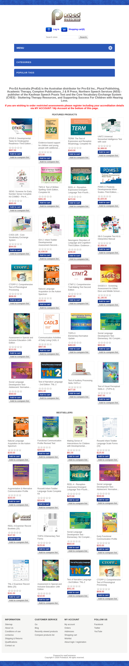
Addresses (69, 631)
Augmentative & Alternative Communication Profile (20, 489)
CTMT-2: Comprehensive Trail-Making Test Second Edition (79, 287)
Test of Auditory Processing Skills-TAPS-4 (80, 381)
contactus (9, 635)
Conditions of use (13, 631)
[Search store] (61, 37)
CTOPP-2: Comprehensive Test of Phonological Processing (21, 287)
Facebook (98, 624)
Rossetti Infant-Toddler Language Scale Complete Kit (49, 491)
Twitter (97, 628)
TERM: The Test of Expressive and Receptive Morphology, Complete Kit (80, 141)
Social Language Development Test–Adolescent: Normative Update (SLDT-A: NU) (19, 385)
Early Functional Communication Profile (107, 537)
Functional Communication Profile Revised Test (49, 442)
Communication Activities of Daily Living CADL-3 (49, 338)
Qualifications (11, 642)
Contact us (10, 645)
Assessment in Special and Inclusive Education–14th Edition (21, 340)
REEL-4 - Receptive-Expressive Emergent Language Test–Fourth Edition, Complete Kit (78, 190)
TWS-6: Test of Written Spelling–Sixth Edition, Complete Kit (48, 190)
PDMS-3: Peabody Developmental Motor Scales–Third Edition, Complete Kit (107, 190)
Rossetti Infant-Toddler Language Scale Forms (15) (107, 443)
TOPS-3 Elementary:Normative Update (78, 336)
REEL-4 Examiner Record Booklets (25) (19, 527)
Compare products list (44, 635)
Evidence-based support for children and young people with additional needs (49, 145)
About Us (9, 628)
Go (36, 624)
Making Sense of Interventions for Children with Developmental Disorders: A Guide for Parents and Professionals (79, 444)
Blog (37, 628)
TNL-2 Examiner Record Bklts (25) (19, 585)
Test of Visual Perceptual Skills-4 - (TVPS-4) (109, 387)
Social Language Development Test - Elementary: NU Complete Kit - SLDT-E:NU (109, 336)
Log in (56, 29)
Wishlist (67, 638)
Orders (67, 628)
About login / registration (75, 642)
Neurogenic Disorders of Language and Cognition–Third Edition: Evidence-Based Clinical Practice (79, 243)
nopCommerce (70, 655)
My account (69, 624)
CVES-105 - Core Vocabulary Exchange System (18, 237)
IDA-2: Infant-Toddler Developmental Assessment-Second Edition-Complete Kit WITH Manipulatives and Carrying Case (50, 243)
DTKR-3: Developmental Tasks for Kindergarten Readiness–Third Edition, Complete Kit (20, 141)
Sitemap (8, 624)
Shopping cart (70, 635)
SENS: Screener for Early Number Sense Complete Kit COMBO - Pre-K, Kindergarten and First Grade (20, 194)
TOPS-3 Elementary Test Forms (48, 537)
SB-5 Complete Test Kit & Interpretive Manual (109, 237)
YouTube (98, 631)
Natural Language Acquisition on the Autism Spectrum (49, 291)
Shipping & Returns (13, 638)
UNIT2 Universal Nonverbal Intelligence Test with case (110, 139)
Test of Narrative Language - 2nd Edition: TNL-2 (50, 383)
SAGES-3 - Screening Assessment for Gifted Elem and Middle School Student (108, 289)
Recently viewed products (46, 631)
